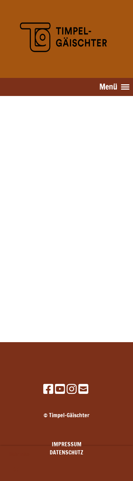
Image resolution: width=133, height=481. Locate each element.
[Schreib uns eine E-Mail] (83, 389)
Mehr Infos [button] (19, 454)
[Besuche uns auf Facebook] (48, 389)
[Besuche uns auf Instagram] (72, 389)
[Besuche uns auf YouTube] (60, 389)
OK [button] (16, 470)
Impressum (67, 444)
